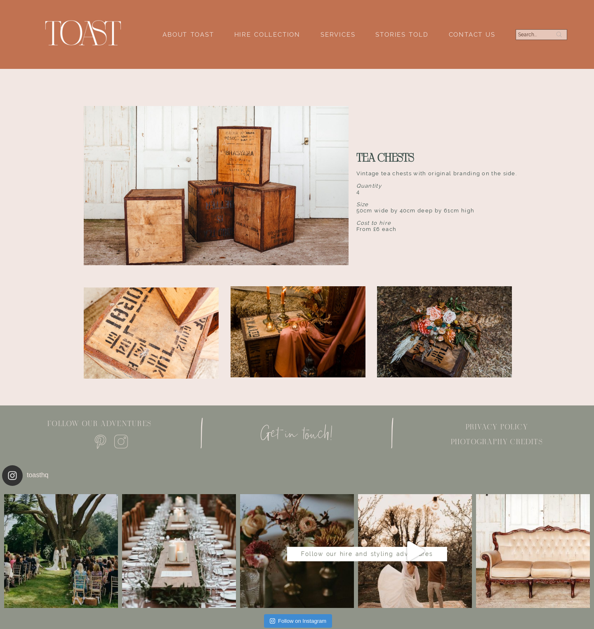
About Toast (188, 34)
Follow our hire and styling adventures (297, 547)
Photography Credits (497, 441)
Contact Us (472, 34)
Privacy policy (497, 426)
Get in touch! (297, 433)
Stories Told (401, 34)
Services (338, 34)
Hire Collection (267, 34)
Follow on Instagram (298, 621)
